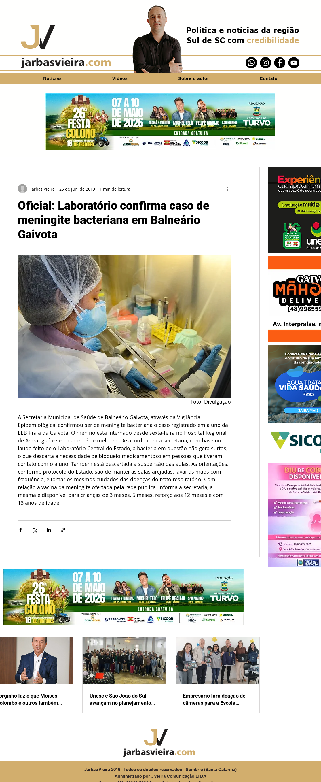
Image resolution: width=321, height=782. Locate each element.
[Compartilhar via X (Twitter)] (34, 530)
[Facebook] (279, 62)
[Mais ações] (227, 188)
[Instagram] (265, 62)
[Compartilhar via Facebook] (20, 530)
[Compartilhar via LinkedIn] (49, 530)
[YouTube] (293, 62)
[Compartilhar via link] (63, 530)
